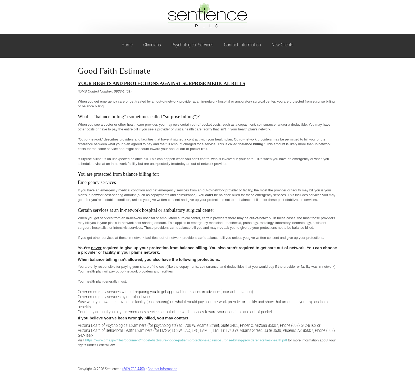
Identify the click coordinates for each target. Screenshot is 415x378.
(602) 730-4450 (133, 369)
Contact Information (242, 44)
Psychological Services (192, 44)
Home (127, 44)
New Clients (283, 44)
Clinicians (152, 44)
